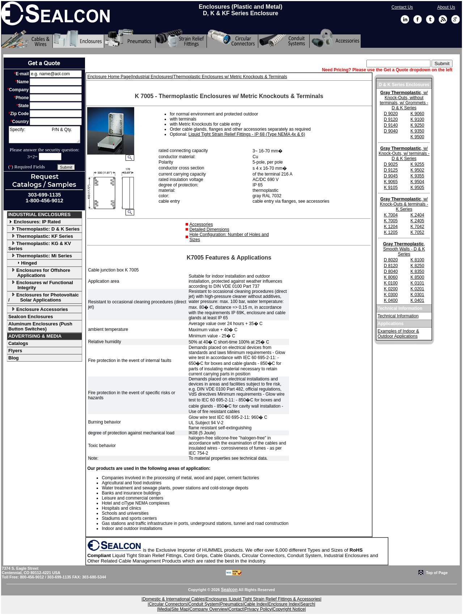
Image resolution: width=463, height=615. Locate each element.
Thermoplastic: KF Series (40, 236)
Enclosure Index (283, 604)
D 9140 (391, 125)
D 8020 (391, 259)
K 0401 (417, 300)
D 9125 (391, 170)
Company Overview (209, 609)
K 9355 (417, 175)
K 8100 (417, 259)
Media (164, 609)
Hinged (22, 263)
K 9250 (417, 125)
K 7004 (391, 215)
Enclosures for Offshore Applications (39, 273)
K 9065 (391, 181)
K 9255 (417, 164)
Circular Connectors (168, 604)
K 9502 (417, 170)
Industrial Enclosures (152, 76)
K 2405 (417, 220)
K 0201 (417, 288)
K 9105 (391, 187)
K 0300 (391, 294)
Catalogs (18, 343)
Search (307, 604)
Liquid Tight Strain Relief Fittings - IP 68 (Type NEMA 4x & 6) (246, 134)
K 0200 (391, 288)
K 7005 (391, 220)
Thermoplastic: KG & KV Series (39, 246)
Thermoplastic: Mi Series (40, 255)
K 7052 (417, 232)
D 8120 (391, 265)
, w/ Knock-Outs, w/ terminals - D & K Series (404, 153)
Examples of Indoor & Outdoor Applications (398, 334)
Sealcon (229, 589)
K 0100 (391, 283)
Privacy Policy (258, 609)
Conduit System (203, 604)
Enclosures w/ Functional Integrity (40, 285)
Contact (236, 609)
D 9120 (391, 119)
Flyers (15, 350)
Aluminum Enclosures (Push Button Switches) (40, 326)
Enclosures (217, 599)
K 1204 (391, 226)
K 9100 (417, 119)
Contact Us (402, 7)
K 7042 (417, 226)
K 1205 (391, 232)
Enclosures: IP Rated (34, 221)
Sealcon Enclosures (30, 316)
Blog (13, 358)
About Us (446, 7)
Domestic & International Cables (173, 599)
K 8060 (391, 277)
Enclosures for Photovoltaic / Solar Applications (43, 297)
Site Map (179, 609)
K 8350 (417, 271)
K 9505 (417, 187)
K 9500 (417, 136)
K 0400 (391, 300)
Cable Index (255, 604)
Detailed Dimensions (209, 229)
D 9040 (391, 131)
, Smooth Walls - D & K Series (404, 249)
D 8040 (391, 271)
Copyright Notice (289, 609)
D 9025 (391, 164)
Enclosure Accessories (38, 309)
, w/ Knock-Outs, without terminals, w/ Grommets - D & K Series (404, 100)
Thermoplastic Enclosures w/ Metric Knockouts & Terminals (230, 76)
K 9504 (417, 181)
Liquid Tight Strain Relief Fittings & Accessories (275, 599)
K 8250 (417, 265)
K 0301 (417, 294)
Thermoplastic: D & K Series (44, 229)
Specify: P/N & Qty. (44, 134)
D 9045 (391, 175)
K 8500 (417, 277)
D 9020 (391, 113)
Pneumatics (231, 604)
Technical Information (398, 316)
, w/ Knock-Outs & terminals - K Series (404, 204)
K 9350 (417, 131)
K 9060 (417, 113)
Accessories (201, 224)
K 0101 (417, 283)
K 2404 (417, 215)
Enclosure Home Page (109, 76)
